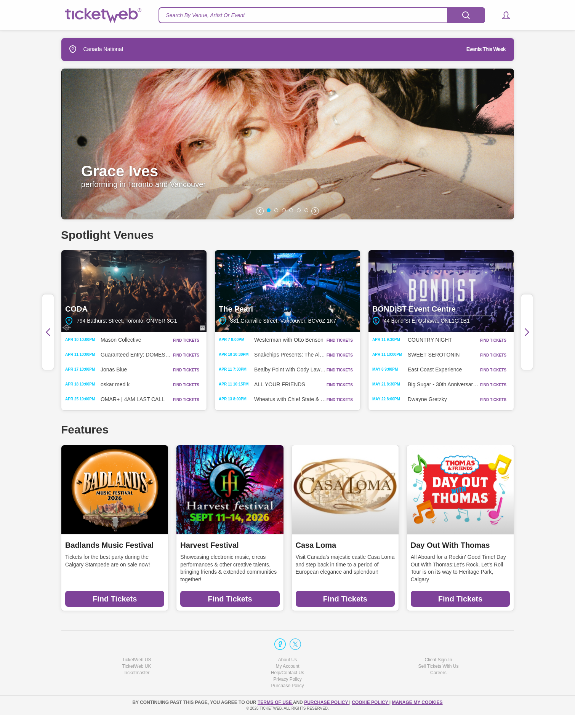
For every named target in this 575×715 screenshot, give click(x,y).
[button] (502, 15)
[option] (287, 144)
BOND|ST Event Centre (441, 291)
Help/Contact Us (287, 672)
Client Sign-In (438, 659)
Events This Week (486, 49)
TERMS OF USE (275, 702)
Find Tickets (115, 599)
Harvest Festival (209, 545)
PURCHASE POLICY (326, 702)
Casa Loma (316, 545)
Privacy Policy (287, 679)
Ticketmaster (136, 672)
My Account (287, 666)
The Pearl (287, 291)
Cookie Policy (370, 702)
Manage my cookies (417, 702)
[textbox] (322, 15)
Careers (438, 672)
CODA (134, 291)
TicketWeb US (136, 659)
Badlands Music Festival (109, 545)
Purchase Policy (287, 685)
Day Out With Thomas (450, 545)
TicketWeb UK (136, 666)
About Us (287, 659)
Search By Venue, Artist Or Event (205, 15)
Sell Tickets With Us (438, 666)
